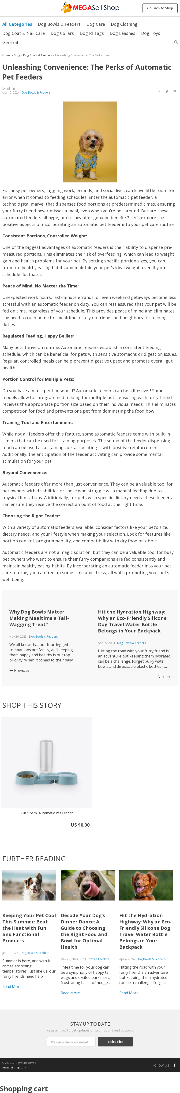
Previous (19, 670)
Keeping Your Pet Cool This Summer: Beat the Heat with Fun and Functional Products (29, 895)
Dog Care (95, 24)
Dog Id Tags (92, 33)
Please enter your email (46, 1009)
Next (164, 676)
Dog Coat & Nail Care (23, 33)
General (10, 42)
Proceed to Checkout (90, 1085)
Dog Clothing (124, 24)
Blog (17, 55)
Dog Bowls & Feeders (59, 24)
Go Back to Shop (160, 8)
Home (6, 55)
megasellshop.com (14, 1034)
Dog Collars (62, 33)
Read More (12, 953)
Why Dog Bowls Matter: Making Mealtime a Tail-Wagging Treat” (39, 618)
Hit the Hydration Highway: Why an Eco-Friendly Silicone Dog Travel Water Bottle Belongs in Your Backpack (132, 621)
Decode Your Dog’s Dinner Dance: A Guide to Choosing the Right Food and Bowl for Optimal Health (84, 898)
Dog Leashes (122, 33)
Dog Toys (150, 33)
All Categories (17, 24)
